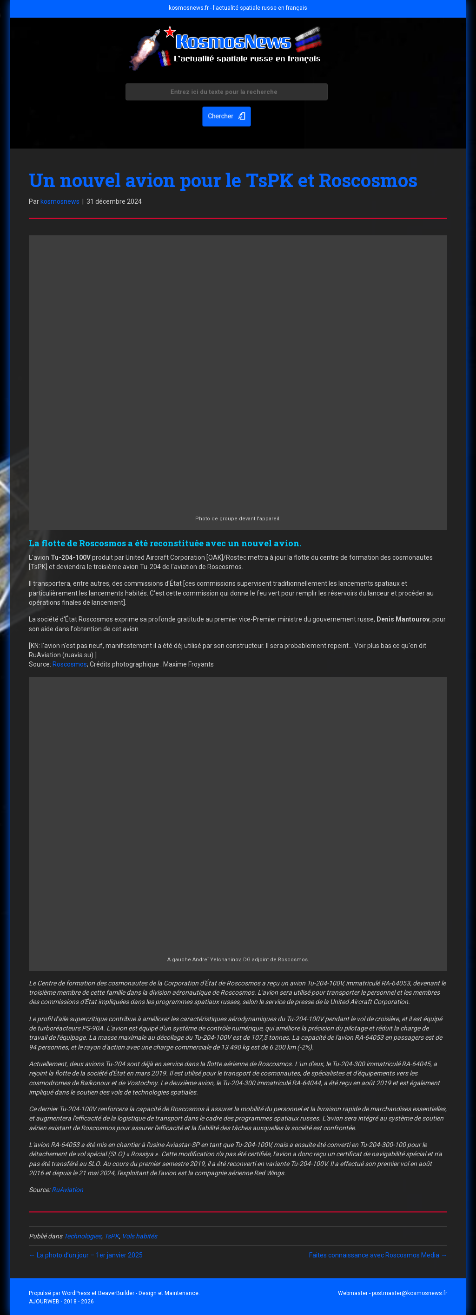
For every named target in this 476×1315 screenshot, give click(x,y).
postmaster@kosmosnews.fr (409, 1293)
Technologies (82, 1236)
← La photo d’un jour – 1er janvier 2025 (86, 1255)
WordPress (76, 1293)
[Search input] (226, 94)
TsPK (111, 1236)
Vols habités (139, 1236)
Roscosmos (70, 664)
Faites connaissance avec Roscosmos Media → (378, 1255)
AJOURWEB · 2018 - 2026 (61, 1301)
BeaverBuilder (116, 1293)
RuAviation (67, 1189)
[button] (226, 114)
